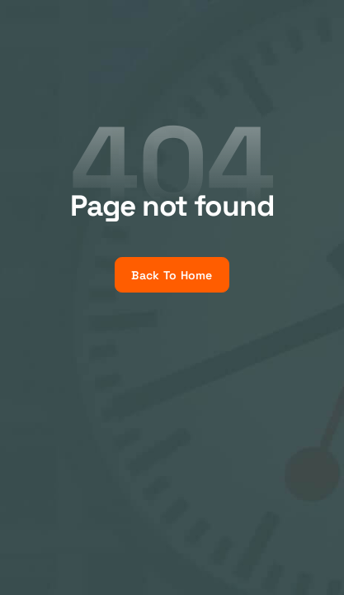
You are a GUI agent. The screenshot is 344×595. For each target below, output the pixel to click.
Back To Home (171, 275)
